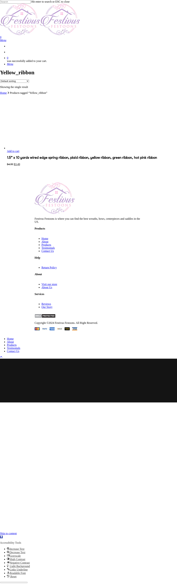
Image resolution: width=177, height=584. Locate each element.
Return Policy (49, 267)
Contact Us (47, 250)
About (44, 241)
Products (46, 244)
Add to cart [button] (13, 151)
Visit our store (49, 284)
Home (3, 92)
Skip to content (8, 533)
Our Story (47, 307)
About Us (46, 287)
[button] (1, 536)
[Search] (15, 2)
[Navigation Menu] (3, 40)
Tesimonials (48, 247)
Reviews (46, 303)
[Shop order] (14, 81)
